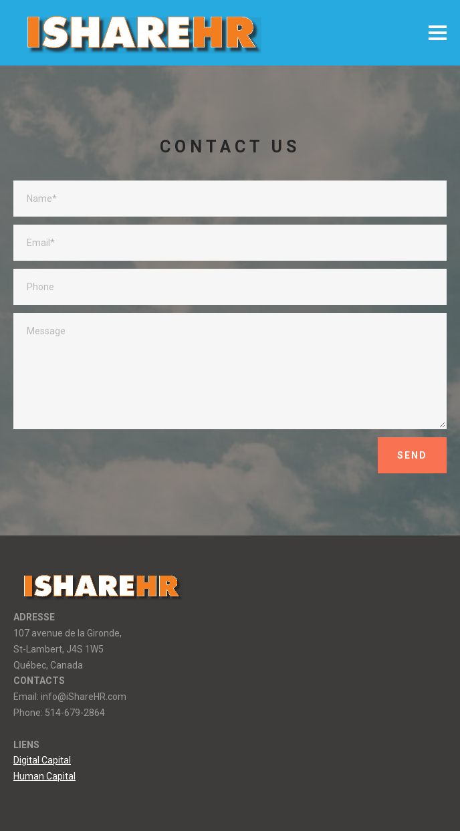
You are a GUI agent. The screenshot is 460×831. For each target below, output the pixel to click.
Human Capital (44, 776)
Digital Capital (42, 760)
